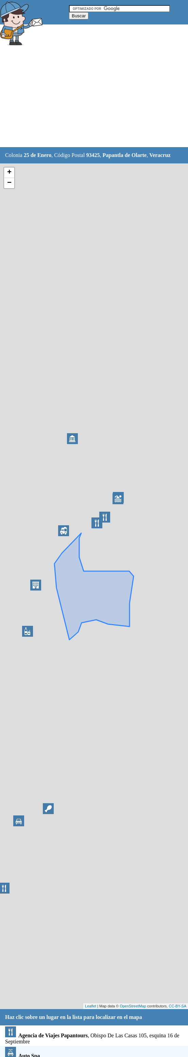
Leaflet (90, 1006)
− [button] (9, 183)
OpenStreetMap (133, 1006)
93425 (93, 155)
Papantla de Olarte (124, 155)
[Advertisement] (94, 97)
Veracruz (160, 155)
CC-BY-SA (177, 1006)
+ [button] (9, 173)
